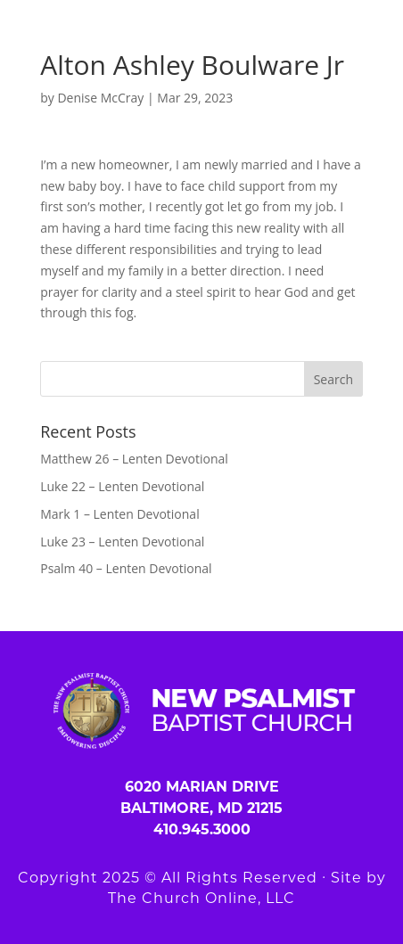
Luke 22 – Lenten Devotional (122, 486)
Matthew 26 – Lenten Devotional (134, 458)
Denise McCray (100, 97)
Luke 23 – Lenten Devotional (122, 541)
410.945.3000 (202, 829)
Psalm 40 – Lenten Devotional (125, 568)
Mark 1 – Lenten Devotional (119, 513)
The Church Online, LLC (201, 898)
